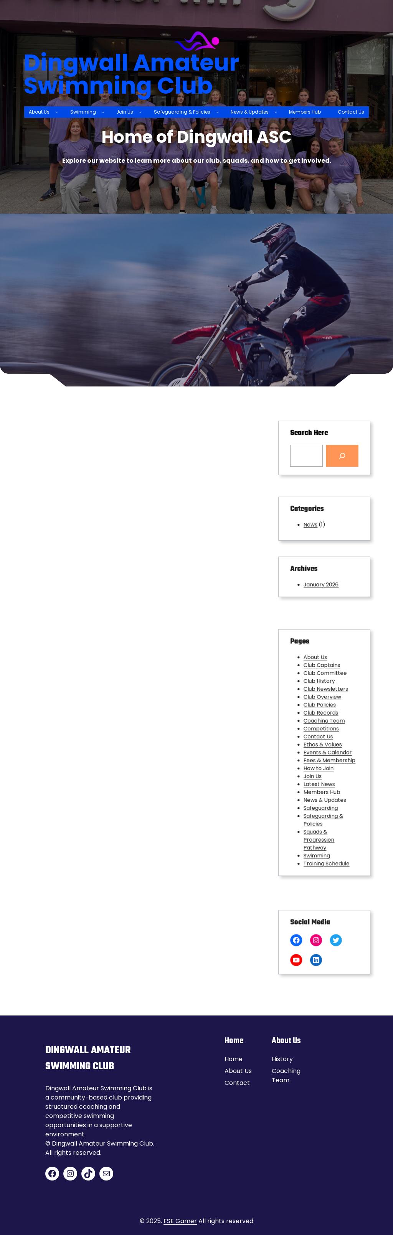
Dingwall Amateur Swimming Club (131, 74)
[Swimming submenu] (103, 112)
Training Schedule (326, 834)
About (234, 1071)
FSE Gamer (180, 1221)
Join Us (315, 770)
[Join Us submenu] (140, 112)
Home (234, 1059)
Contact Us (320, 741)
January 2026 (322, 582)
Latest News (320, 776)
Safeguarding (321, 793)
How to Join (320, 764)
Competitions (322, 735)
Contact (237, 1082)
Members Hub (322, 781)
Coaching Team (324, 729)
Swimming (319, 829)
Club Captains (322, 688)
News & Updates (324, 788)
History (282, 1059)
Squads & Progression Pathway (320, 817)
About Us (317, 682)
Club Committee (325, 694)
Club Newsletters (325, 705)
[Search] (337, 454)
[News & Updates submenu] (275, 112)
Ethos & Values (323, 747)
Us (248, 1071)
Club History (320, 700)
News (314, 523)
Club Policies (321, 717)
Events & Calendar (327, 752)
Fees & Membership (328, 758)
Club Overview (323, 711)
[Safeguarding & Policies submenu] (217, 112)
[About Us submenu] (56, 112)
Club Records (322, 723)
